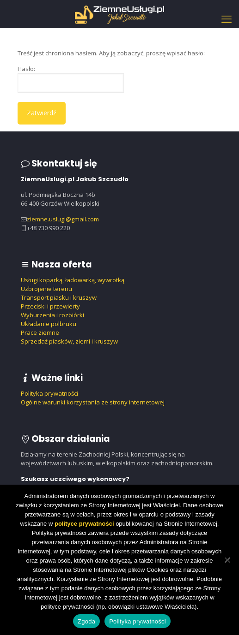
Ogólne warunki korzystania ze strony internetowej (93, 402)
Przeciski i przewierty (50, 306)
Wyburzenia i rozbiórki (52, 315)
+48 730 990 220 (48, 228)
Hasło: (71, 79)
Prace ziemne (40, 332)
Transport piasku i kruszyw (59, 297)
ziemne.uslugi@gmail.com (63, 219)
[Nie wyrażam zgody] (227, 559)
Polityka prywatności (49, 393)
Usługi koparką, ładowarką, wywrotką (72, 280)
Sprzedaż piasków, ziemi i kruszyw (69, 341)
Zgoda (86, 621)
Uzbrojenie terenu (46, 289)
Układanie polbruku (48, 324)
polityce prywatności (84, 523)
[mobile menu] (226, 18)
